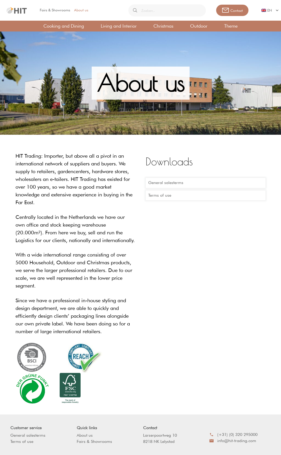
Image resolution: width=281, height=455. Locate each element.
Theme (231, 26)
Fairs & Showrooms (55, 10)
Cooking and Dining (63, 26)
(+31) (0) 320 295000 (233, 434)
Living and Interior (119, 26)
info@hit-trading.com (232, 440)
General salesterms (165, 182)
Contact (150, 427)
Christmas (163, 26)
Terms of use (159, 195)
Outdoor (198, 26)
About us (81, 10)
